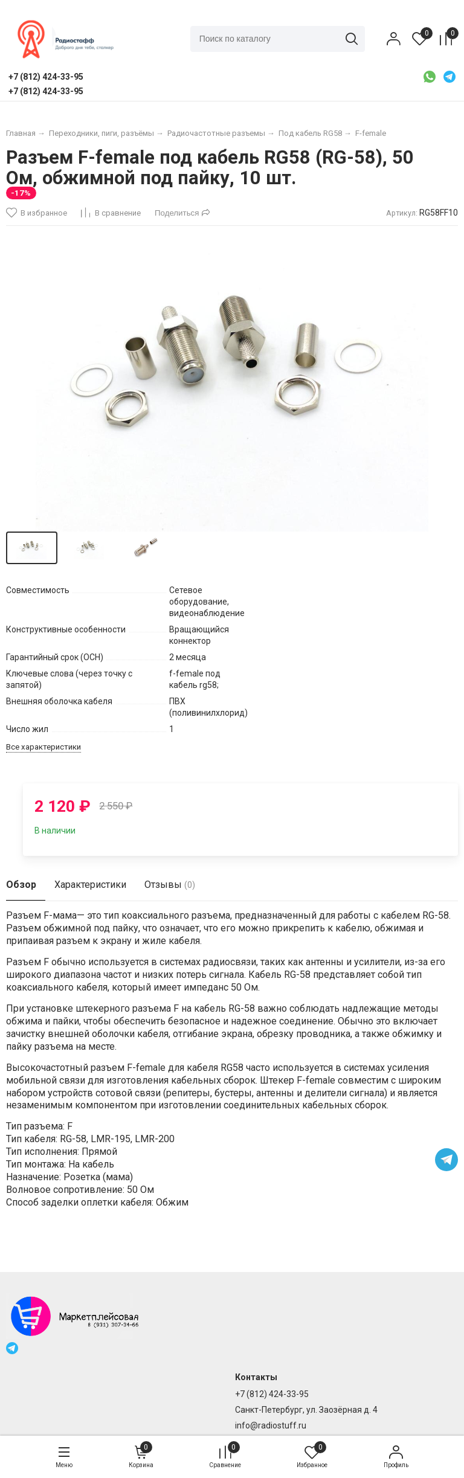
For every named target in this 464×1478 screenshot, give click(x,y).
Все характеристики (43, 746)
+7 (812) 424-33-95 (272, 1394)
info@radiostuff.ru (270, 1425)
